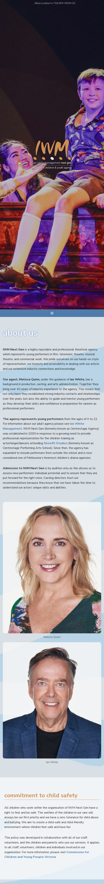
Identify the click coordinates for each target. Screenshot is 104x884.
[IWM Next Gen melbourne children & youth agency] (52, 154)
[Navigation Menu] (52, 313)
